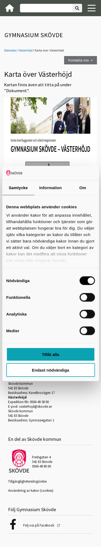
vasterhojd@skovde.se (35, 406)
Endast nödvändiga (50, 370)
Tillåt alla (50, 354)
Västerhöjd (25, 50)
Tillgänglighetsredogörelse (27, 481)
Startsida (10, 50)
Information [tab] (50, 187)
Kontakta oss (78, 60)
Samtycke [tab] (18, 187)
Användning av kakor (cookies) (30, 490)
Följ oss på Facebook (39, 525)
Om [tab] (82, 187)
